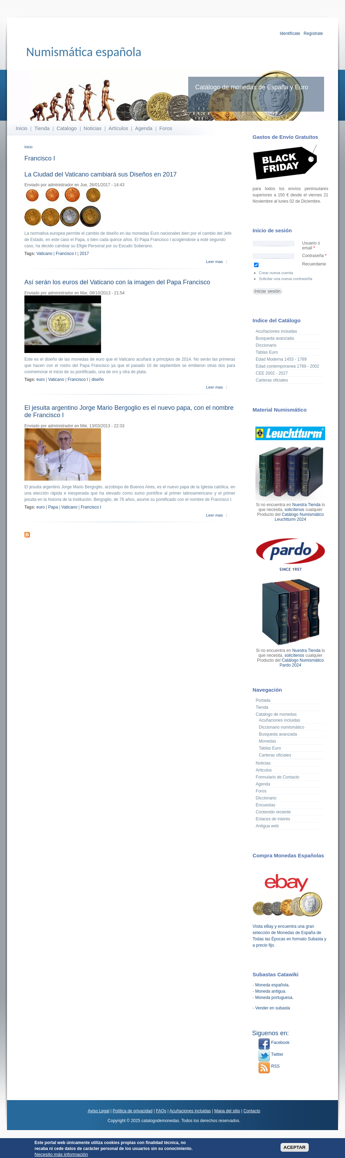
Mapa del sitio (227, 1110)
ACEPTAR (295, 1148)
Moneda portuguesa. (274, 997)
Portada (263, 700)
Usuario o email (311, 245)
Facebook (274, 1042)
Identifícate (290, 33)
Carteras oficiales (272, 380)
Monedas (267, 741)
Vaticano (44, 253)
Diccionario (266, 345)
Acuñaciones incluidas (276, 331)
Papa (53, 507)
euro (40, 379)
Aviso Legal (98, 1110)
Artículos (118, 128)
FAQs (161, 1110)
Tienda (41, 128)
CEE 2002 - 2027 (272, 373)
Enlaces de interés (273, 819)
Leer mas (214, 262)
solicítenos (294, 509)
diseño (97, 379)
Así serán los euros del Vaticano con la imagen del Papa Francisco (117, 282)
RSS (269, 1066)
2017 (84, 253)
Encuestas (265, 805)
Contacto (252, 1110)
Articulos (264, 770)
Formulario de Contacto (277, 777)
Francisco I (66, 253)
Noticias (92, 128)
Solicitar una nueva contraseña (285, 279)
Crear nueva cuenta (276, 273)
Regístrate (313, 33)
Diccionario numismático (281, 727)
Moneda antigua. (270, 991)
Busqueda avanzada (275, 338)
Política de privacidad (132, 1110)
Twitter (270, 1054)
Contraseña (314, 255)
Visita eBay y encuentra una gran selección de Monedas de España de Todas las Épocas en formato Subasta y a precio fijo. (289, 933)
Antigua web (267, 826)
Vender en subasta (272, 1008)
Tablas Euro (267, 352)
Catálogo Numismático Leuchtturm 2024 (299, 517)
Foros (165, 128)
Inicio (22, 128)
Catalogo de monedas (276, 714)
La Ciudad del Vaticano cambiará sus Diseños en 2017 (100, 174)
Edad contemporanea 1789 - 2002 (287, 366)
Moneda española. (272, 985)
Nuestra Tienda (306, 504)
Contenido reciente (273, 812)
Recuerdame (314, 264)
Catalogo (66, 128)
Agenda (144, 128)
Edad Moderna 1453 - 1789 (281, 359)
